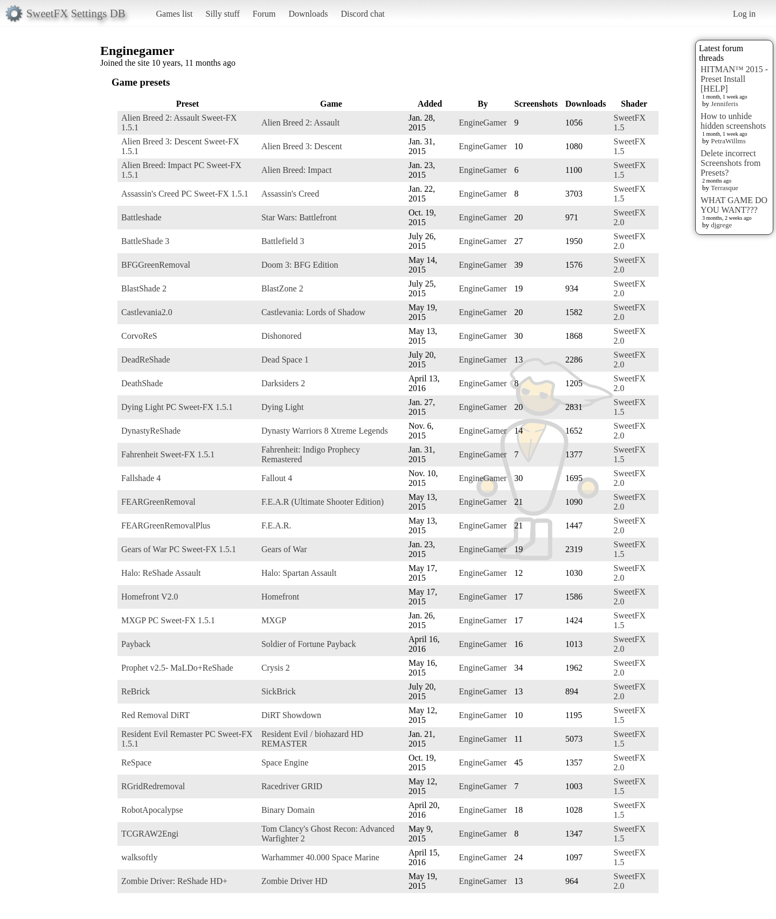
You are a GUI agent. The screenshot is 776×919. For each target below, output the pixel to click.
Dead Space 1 (285, 359)
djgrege (721, 225)
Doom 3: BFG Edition (299, 264)
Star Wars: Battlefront (299, 217)
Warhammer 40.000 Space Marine (320, 857)
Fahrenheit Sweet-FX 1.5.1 (167, 454)
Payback (135, 644)
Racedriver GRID (291, 786)
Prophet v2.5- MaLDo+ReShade (177, 667)
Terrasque (724, 188)
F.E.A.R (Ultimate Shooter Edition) (322, 501)
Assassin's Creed (290, 193)
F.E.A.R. (276, 525)
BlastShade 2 (144, 288)
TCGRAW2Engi (149, 833)
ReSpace (136, 762)
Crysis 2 (275, 667)
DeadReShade (145, 359)
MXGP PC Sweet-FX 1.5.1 (168, 620)
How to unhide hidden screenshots (733, 121)
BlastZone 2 (282, 288)
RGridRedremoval (153, 786)
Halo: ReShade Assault (161, 572)
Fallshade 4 (141, 478)
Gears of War (284, 549)
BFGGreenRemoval (155, 264)
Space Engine (285, 762)
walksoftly (139, 857)
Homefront (280, 596)
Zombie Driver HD (294, 881)
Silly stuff (223, 13)
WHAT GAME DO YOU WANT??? (734, 205)
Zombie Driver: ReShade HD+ (174, 881)
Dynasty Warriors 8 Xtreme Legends (324, 430)
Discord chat (362, 13)
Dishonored (281, 335)
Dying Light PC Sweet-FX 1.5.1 (177, 407)
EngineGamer (483, 122)
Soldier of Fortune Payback (308, 644)
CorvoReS (139, 335)
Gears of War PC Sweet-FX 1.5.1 (178, 549)
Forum (264, 13)
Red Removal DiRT (155, 715)
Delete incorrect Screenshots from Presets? (731, 163)
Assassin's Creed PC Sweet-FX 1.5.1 (184, 193)
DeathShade (142, 383)
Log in (744, 13)
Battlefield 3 (282, 241)
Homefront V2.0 (149, 596)
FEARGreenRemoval (158, 501)
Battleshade (141, 217)
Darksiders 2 (283, 383)
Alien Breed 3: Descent (301, 146)
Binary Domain (288, 809)
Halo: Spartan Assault (299, 572)
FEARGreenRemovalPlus (165, 525)
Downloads (308, 13)
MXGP (273, 620)
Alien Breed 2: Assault (300, 122)
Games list (174, 13)
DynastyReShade (151, 430)
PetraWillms (728, 141)
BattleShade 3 (145, 241)
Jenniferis (724, 104)
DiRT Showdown (291, 715)
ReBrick (135, 691)
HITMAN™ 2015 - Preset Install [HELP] (734, 79)
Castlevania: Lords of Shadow (313, 312)
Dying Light (282, 407)
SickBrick (278, 691)
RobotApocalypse (152, 809)
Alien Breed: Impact (296, 170)
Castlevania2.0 (146, 312)
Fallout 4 (276, 478)
